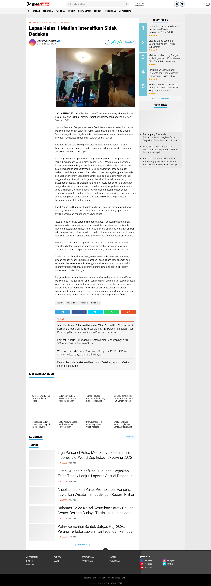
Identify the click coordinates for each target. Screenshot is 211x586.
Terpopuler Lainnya (160, 99)
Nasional (60, 11)
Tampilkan (130, 437)
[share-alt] (62, 312)
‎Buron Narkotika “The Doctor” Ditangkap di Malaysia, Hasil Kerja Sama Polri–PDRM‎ (163, 87)
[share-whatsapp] (119, 42)
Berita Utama (84, 11)
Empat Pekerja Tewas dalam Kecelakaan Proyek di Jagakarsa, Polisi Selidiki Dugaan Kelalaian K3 (163, 29)
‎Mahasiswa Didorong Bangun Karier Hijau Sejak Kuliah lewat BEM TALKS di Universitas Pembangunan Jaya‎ (164, 58)
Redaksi (101, 578)
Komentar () (129, 42)
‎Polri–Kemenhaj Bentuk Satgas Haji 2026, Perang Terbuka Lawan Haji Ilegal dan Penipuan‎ (96, 529)
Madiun (84, 303)
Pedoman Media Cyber (117, 578)
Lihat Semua (82, 545)
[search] (97, 4)
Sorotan (30, 564)
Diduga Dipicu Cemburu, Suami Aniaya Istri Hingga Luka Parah (162, 43)
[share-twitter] (113, 42)
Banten (57, 557)
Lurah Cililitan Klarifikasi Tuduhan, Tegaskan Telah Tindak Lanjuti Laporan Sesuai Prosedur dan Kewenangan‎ (95, 476)
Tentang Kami (90, 578)
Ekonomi (98, 11)
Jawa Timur (72, 303)
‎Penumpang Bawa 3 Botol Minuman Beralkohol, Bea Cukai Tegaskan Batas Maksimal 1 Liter (160, 137)
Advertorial (125, 11)
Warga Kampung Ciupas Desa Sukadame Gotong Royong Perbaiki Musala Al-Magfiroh (161, 149)
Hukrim (71, 11)
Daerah (36, 11)
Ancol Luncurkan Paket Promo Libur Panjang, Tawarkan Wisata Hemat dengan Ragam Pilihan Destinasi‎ (96, 494)
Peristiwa (48, 11)
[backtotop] (105, 551)
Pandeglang (87, 561)
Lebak (56, 561)
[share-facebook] (107, 42)
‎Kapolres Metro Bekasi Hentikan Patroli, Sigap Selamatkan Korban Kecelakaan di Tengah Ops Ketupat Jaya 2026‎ (161, 161)
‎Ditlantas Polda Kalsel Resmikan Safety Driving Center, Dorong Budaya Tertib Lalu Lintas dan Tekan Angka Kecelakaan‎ (95, 513)
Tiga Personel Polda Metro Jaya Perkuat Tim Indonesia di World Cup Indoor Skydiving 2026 (95, 455)
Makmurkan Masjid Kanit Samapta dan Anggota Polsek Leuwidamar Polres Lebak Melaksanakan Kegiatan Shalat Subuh (164, 73)
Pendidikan (110, 11)
